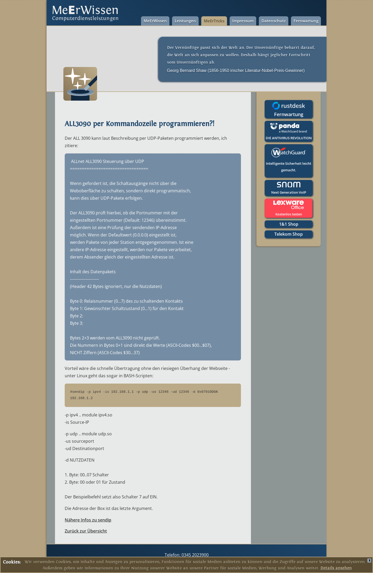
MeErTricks (214, 20)
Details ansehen (336, 568)
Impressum (243, 20)
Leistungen (185, 20)
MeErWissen (155, 20)
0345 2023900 (194, 555)
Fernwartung (306, 20)
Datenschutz (273, 20)
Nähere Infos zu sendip (88, 520)
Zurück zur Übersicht (86, 531)
